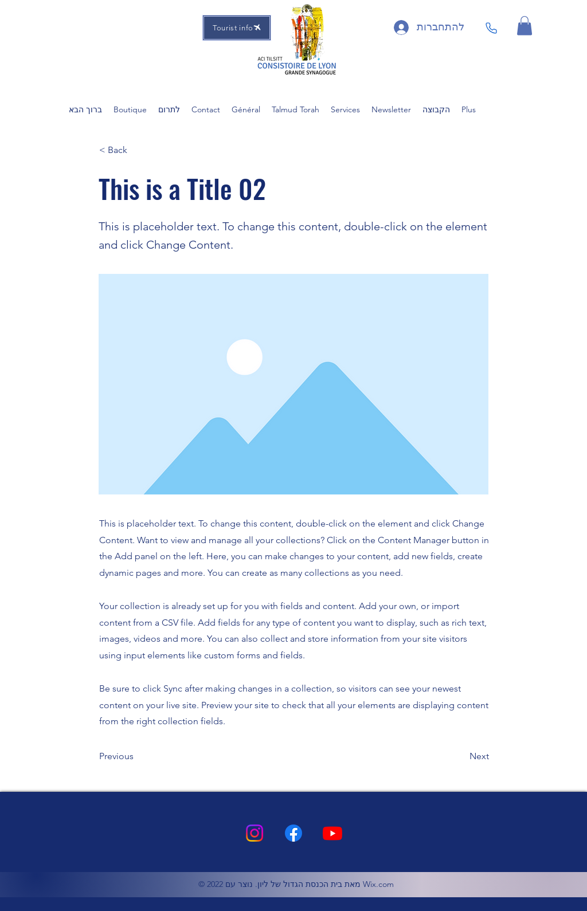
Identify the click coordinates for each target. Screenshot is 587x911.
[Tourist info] (236, 28)
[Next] (460, 756)
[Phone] (491, 28)
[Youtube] (332, 833)
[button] (524, 25)
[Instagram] (254, 833)
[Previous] (137, 756)
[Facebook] (293, 833)
